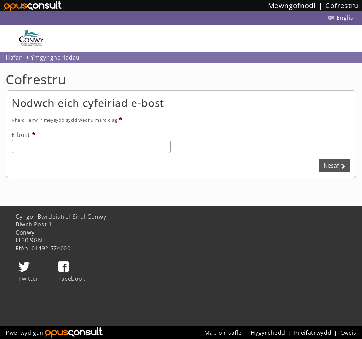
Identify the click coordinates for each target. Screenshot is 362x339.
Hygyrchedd (268, 333)
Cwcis (348, 333)
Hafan (14, 57)
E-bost (21, 135)
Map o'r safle (222, 333)
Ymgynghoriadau (55, 57)
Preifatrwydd (312, 333)
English (342, 18)
